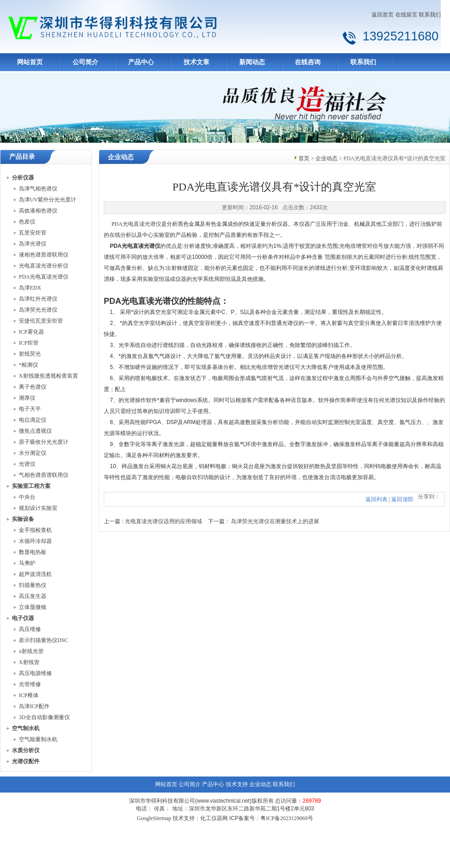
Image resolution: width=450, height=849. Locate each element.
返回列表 (377, 499)
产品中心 (141, 62)
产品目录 (22, 156)
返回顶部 (402, 499)
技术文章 (196, 62)
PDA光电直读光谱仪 (136, 224)
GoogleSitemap (154, 818)
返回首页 (382, 14)
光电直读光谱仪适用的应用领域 (163, 521)
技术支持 (237, 784)
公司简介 (85, 62)
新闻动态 (252, 62)
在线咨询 (308, 62)
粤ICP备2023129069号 (286, 818)
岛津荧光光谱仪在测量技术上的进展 (275, 521)
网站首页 (30, 62)
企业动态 (326, 158)
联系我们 (430, 14)
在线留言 (406, 14)
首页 (303, 158)
